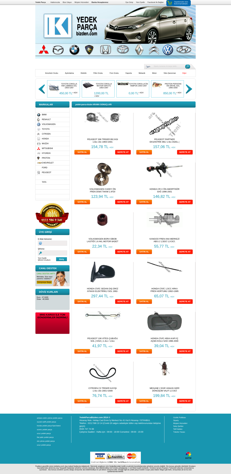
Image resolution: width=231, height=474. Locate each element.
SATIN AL (82, 152)
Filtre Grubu (98, 73)
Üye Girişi (129, 2)
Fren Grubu (114, 73)
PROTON (46, 158)
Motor (154, 73)
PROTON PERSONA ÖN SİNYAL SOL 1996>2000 (173, 86)
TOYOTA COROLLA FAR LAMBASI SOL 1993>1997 (69, 86)
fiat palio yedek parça (45, 437)
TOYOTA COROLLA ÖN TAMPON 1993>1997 (138, 85)
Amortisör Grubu (51, 73)
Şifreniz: (41, 249)
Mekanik (142, 73)
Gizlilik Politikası (179, 417)
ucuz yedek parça (44, 433)
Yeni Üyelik (140, 2)
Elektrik (83, 73)
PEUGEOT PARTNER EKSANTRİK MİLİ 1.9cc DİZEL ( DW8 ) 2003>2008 (164, 142)
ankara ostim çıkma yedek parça (49, 418)
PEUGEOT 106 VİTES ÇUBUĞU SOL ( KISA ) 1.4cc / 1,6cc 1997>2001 (102, 341)
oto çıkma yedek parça (46, 441)
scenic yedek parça (44, 429)
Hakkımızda (55, 2)
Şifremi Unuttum (44, 260)
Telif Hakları (177, 429)
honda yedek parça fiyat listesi (48, 426)
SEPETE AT (123, 152)
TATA (44, 182)
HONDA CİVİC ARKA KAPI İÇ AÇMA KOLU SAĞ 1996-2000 (164, 339)
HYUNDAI (46, 153)
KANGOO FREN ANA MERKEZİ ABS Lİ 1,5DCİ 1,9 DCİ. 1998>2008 (164, 241)
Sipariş (176, 420)
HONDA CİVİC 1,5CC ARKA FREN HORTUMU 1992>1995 (164, 289)
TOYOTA (46, 129)
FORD (44, 168)
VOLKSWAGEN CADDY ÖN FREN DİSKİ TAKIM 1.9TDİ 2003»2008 (103, 191)
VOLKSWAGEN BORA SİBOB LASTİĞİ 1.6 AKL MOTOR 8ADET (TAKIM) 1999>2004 (102, 241)
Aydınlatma (69, 73)
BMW (44, 115)
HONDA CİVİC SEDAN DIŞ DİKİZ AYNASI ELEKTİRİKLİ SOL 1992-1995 (102, 291)
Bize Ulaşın (67, 2)
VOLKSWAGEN (49, 124)
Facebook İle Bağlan (156, 2)
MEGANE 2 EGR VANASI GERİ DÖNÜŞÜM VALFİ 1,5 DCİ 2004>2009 (164, 391)
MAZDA (45, 143)
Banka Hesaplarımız (100, 2)
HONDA (45, 139)
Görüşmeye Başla (44, 282)
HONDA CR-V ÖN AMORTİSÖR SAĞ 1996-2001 (164, 190)
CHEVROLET (48, 163)
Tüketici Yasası (179, 432)
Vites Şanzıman (170, 73)
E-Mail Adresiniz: (45, 239)
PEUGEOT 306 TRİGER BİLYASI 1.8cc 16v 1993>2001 (102, 140)
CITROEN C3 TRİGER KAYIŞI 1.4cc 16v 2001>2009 (103, 389)
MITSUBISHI (47, 148)
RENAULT (46, 119)
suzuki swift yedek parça (46, 422)
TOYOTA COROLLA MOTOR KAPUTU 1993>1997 (104, 86)
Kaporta (129, 73)
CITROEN (46, 134)
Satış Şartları (178, 426)
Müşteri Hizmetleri (82, 2)
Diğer (184, 73)
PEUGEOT (46, 172)
